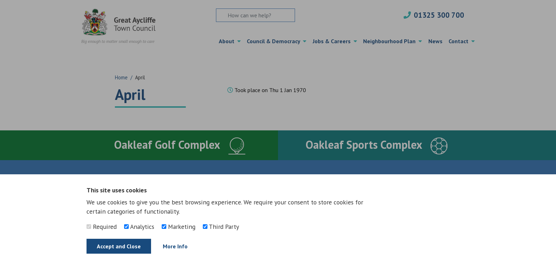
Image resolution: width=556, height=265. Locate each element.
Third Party (221, 226)
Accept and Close (119, 246)
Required (102, 226)
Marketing (178, 226)
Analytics (139, 226)
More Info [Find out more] (175, 246)
